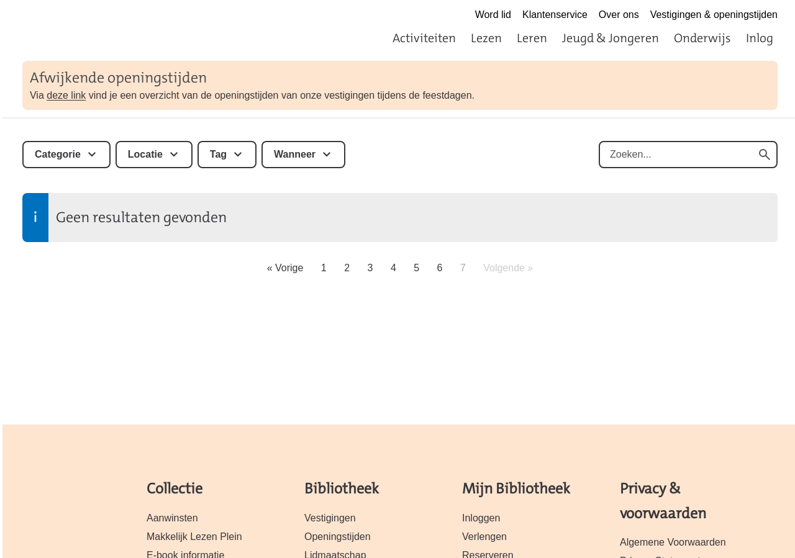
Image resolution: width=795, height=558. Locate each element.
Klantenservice (555, 14)
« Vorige (285, 268)
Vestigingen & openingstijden (714, 14)
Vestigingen (330, 518)
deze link (66, 95)
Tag (218, 154)
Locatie (145, 154)
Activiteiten (424, 38)
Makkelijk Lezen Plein (194, 536)
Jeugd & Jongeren (610, 38)
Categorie (58, 154)
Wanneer (295, 154)
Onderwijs (702, 38)
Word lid (493, 14)
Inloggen (481, 518)
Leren (532, 38)
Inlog (759, 38)
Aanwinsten (172, 518)
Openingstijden (337, 536)
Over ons (619, 14)
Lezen (486, 38)
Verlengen (484, 536)
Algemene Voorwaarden (673, 542)
